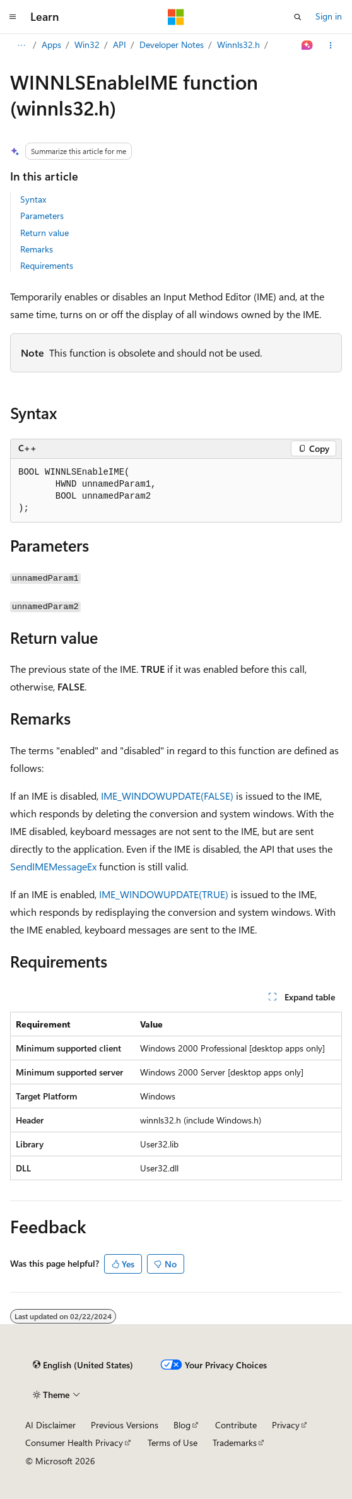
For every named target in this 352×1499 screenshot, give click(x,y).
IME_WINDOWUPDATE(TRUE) (163, 894)
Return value (44, 233)
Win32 (87, 44)
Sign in (328, 16)
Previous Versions (124, 1425)
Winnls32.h (238, 44)
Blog (182, 1425)
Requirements (46, 265)
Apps (51, 44)
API (119, 44)
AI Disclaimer (50, 1425)
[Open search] (297, 17)
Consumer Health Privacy (74, 1443)
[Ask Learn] (307, 45)
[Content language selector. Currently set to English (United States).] (83, 1365)
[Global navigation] (12, 17)
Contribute (236, 1425)
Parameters (42, 216)
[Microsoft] (176, 17)
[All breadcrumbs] (21, 45)
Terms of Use (172, 1443)
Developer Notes (171, 44)
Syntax (33, 199)
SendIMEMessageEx (53, 866)
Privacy (286, 1425)
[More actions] (331, 45)
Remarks (36, 249)
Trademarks (235, 1443)
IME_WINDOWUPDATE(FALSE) (167, 795)
